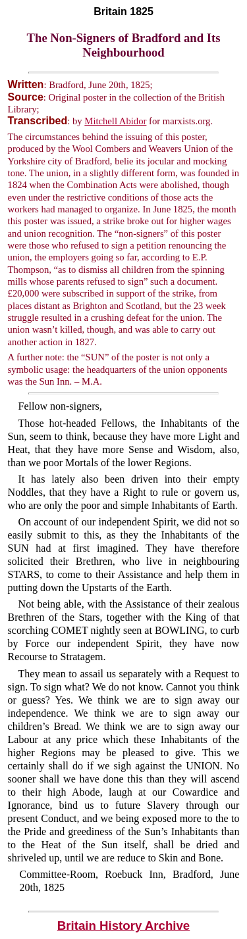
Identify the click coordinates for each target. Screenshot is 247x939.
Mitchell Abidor (115, 121)
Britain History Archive (123, 925)
